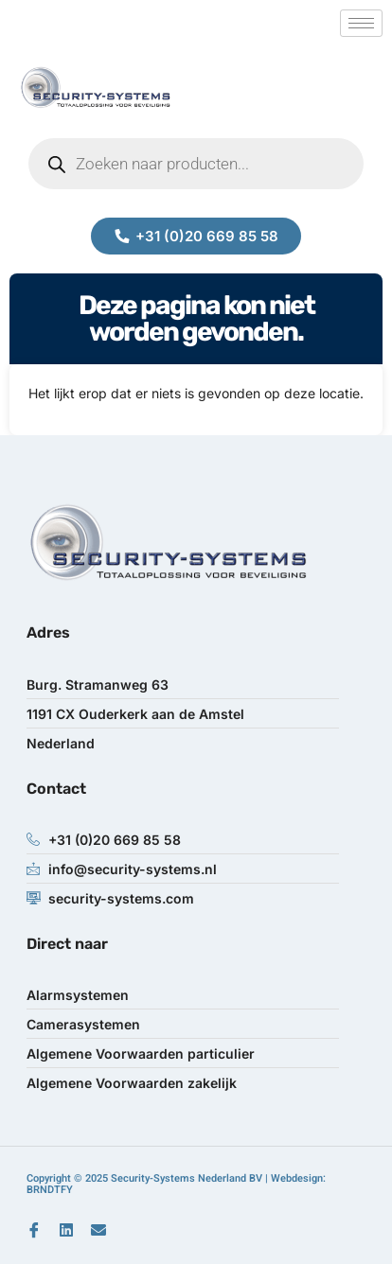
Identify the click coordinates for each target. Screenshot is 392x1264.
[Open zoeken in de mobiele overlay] (196, 164)
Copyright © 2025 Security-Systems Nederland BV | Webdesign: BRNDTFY (176, 1184)
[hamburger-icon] (361, 23)
